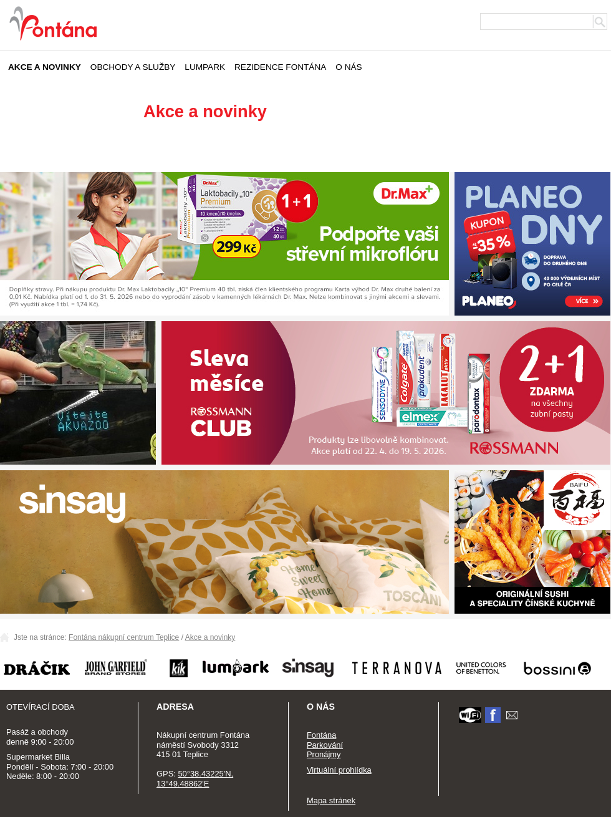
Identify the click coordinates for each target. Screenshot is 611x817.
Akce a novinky (44, 67)
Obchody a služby (133, 67)
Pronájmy (324, 754)
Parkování (325, 745)
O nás (348, 67)
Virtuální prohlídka (339, 770)
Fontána (321, 735)
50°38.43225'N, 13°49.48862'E (194, 778)
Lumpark (205, 67)
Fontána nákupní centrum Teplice (124, 637)
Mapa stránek (331, 800)
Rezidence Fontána (280, 67)
